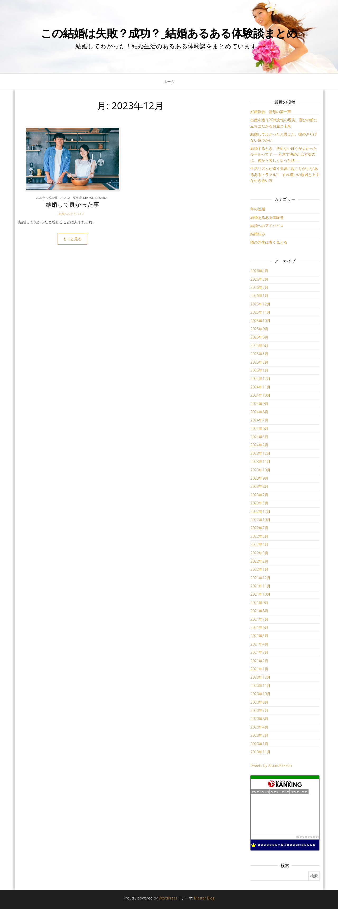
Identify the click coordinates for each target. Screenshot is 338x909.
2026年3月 (259, 279)
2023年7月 (259, 494)
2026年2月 (259, 287)
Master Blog (204, 898)
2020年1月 (259, 743)
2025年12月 (260, 304)
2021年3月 (259, 652)
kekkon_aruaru (95, 198)
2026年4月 (259, 270)
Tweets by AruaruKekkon (271, 765)
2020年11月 (260, 685)
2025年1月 (259, 370)
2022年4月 (259, 544)
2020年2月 (259, 735)
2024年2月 (259, 444)
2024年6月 (259, 428)
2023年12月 (260, 453)
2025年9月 (259, 328)
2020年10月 (260, 693)
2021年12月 (260, 577)
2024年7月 (259, 420)
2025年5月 (259, 353)
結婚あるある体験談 (267, 217)
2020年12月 (260, 677)
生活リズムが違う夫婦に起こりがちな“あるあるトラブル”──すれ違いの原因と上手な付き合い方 (285, 174)
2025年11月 (260, 312)
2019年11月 (260, 751)
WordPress (168, 898)
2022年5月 (259, 536)
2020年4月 (259, 727)
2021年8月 (259, 610)
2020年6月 (259, 718)
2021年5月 (259, 635)
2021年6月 (259, 627)
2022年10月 (260, 519)
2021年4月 (259, 644)
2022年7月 (259, 527)
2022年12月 (260, 511)
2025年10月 (260, 320)
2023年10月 (260, 469)
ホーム (169, 81)
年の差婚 (257, 208)
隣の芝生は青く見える (268, 242)
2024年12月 (260, 378)
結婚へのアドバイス (71, 214)
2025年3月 (259, 362)
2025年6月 (259, 345)
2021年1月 (259, 668)
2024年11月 (260, 386)
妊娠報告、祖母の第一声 (270, 111)
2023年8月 (259, 486)
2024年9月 (259, 403)
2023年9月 (259, 478)
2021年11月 (260, 585)
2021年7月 (259, 619)
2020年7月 (259, 710)
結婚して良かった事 (72, 204)
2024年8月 (259, 411)
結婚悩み (257, 233)
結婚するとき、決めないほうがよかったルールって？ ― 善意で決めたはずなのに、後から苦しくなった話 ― (283, 154)
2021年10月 (260, 594)
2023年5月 (259, 502)
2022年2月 (259, 561)
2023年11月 (260, 461)
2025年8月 (259, 337)
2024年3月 (259, 436)
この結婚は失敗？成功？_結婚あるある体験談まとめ (169, 32)
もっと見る (72, 238)
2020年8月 (259, 702)
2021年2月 (259, 660)
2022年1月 (259, 569)
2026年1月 (259, 295)
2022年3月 (259, 552)
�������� (307, 836)
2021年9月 (259, 602)
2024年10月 (260, 395)
